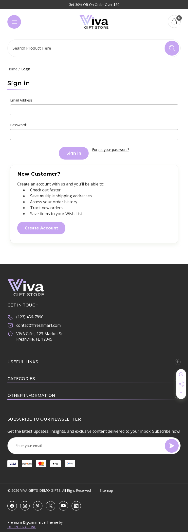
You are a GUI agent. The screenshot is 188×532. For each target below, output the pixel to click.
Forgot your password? (110, 149)
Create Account (41, 228)
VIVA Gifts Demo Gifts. (40, 490)
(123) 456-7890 (25, 317)
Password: (18, 125)
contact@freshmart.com (34, 325)
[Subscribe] (172, 446)
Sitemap (106, 490)
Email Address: (21, 100)
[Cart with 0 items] (174, 21)
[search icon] (172, 48)
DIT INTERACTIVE (21, 527)
